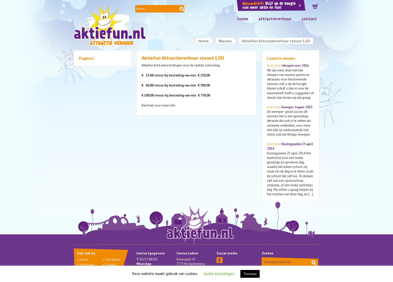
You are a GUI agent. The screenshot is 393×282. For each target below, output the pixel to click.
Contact (309, 19)
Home (242, 19)
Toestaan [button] (250, 274)
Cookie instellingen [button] (219, 273)
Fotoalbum (112, 259)
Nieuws (225, 40)
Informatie (87, 264)
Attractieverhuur (274, 19)
